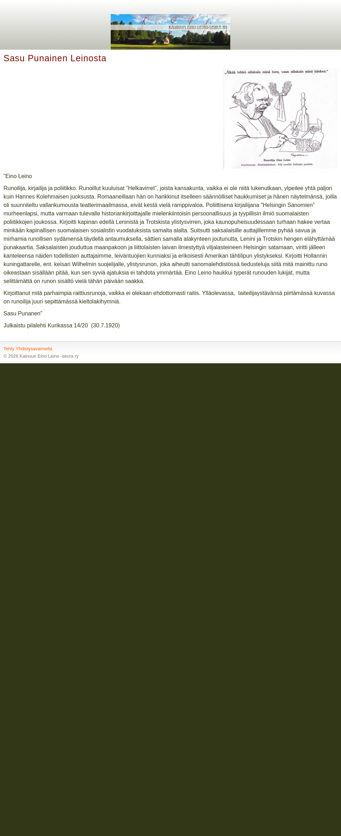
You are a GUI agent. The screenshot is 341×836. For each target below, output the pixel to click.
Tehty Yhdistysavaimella (28, 348)
